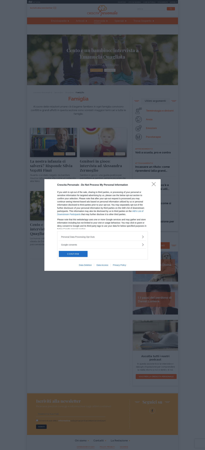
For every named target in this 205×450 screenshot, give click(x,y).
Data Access (102, 265)
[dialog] (102, 225)
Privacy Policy (119, 265)
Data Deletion (85, 265)
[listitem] (102, 236)
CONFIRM (73, 254)
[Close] (155, 185)
